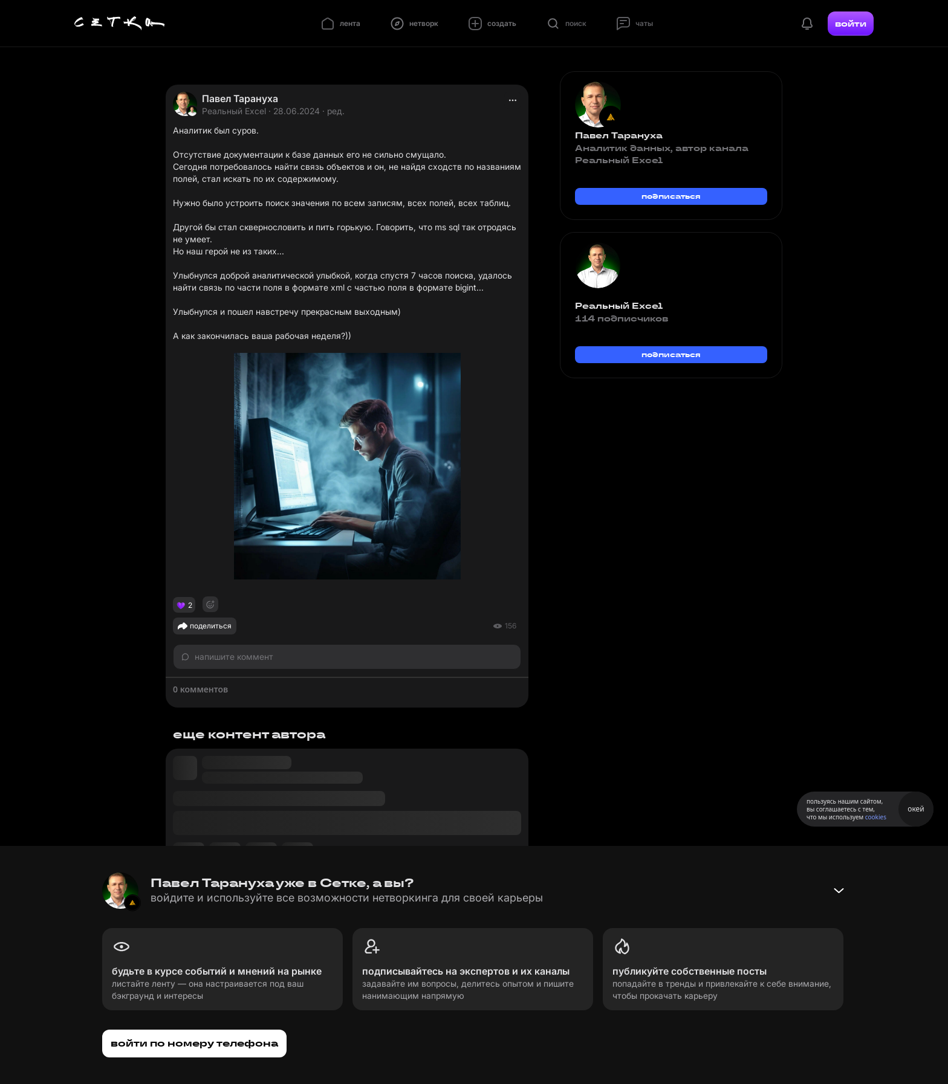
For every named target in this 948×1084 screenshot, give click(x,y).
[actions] (512, 100)
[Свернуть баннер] (838, 890)
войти (850, 24)
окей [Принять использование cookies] (915, 809)
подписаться (671, 196)
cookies (875, 817)
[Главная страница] (119, 23)
